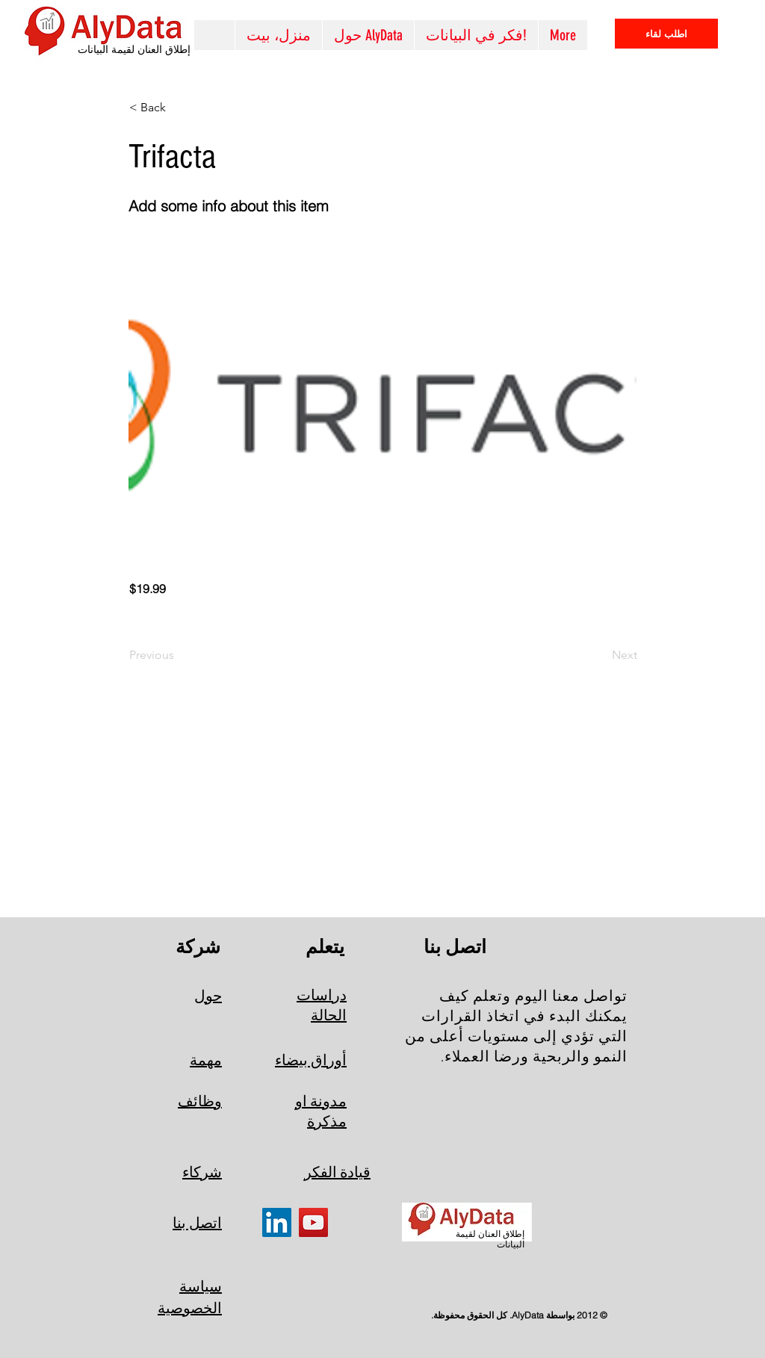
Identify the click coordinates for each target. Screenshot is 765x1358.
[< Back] (178, 108)
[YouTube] (313, 1222)
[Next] (600, 655)
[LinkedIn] (276, 1222)
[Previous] (178, 655)
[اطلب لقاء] (666, 34)
